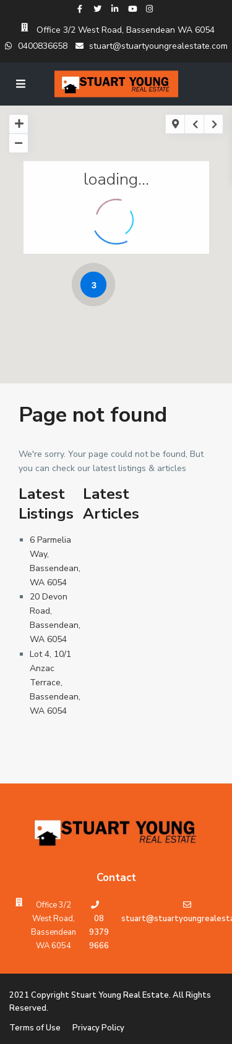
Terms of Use (35, 1028)
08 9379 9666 (99, 932)
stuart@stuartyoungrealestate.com (151, 46)
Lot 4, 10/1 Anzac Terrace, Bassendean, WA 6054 (55, 682)
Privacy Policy (98, 1028)
